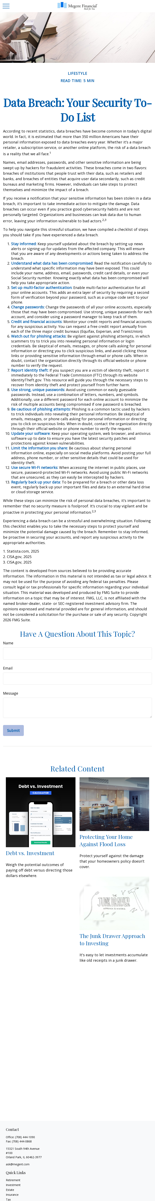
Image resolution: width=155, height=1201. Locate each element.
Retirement (13, 1180)
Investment (13, 1185)
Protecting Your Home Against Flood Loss (106, 840)
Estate (10, 1190)
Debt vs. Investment (30, 853)
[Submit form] (13, 730)
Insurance (12, 1195)
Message (10, 693)
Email (8, 668)
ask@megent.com (17, 1164)
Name (8, 643)
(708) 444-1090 (25, 1137)
